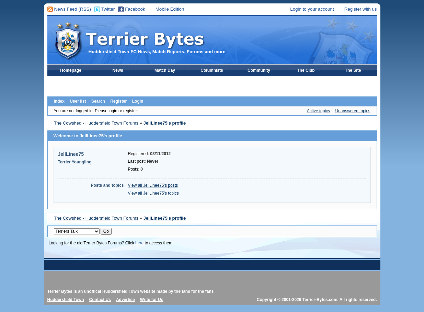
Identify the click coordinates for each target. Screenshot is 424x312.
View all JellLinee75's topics (153, 193)
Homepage (70, 70)
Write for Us (151, 299)
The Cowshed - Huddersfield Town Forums (96, 123)
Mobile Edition (170, 9)
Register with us (360, 9)
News (117, 70)
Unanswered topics (352, 110)
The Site (353, 70)
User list (78, 101)
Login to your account (312, 9)
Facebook (135, 9)
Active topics (318, 110)
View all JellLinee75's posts (153, 185)
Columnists (211, 70)
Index (59, 101)
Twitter (108, 9)
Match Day (164, 70)
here (139, 243)
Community (259, 70)
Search (98, 101)
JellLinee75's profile (165, 123)
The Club (305, 70)
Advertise (125, 299)
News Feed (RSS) (72, 9)
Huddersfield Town (65, 299)
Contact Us (100, 299)
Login (138, 101)
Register (118, 101)
